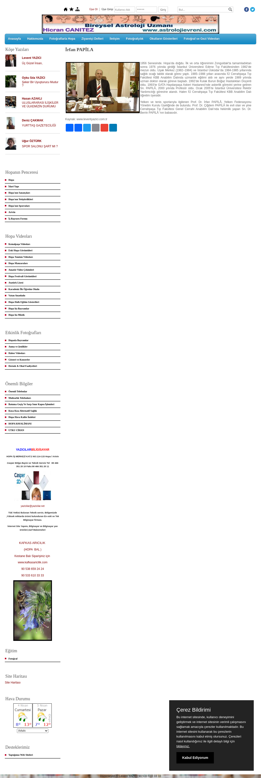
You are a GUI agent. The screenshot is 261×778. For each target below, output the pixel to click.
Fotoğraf (12, 658)
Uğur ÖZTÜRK (32, 141)
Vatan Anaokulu (16, 295)
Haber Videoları (16, 353)
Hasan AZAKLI (32, 98)
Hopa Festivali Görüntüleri (22, 276)
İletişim (115, 38)
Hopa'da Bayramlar (18, 308)
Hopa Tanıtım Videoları (20, 257)
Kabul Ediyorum (195, 758)
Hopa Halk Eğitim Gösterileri (23, 302)
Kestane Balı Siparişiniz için (32, 556)
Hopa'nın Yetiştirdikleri (20, 199)
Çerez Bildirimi (193, 709)
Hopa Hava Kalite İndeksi (21, 417)
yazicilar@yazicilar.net (33, 506)
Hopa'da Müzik (16, 315)
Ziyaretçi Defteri (92, 38)
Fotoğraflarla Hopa (62, 38)
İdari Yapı (13, 186)
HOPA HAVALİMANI (19, 423)
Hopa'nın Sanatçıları (19, 192)
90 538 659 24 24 (32, 569)
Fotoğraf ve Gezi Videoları (202, 38)
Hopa (11, 180)
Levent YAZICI (31, 58)
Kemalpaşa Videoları (19, 244)
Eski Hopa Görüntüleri (20, 250)
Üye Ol (93, 9)
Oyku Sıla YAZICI (33, 77)
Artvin (11, 212)
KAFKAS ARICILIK (32, 543)
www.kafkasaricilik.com (33, 562)
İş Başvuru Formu (17, 218)
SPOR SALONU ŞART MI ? (40, 146)
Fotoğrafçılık (134, 38)
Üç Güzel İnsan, (32, 63)
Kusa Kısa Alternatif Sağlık (22, 410)
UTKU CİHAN (16, 430)
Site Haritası (13, 682)
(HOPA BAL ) (33, 549)
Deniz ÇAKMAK (33, 120)
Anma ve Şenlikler (18, 346)
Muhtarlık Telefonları (19, 398)
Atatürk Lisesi (15, 282)
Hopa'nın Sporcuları (19, 205)
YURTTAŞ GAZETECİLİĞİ (39, 125)
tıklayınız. (183, 746)
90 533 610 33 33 (32, 575)
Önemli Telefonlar (17, 391)
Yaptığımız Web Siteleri (20, 755)
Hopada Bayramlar (18, 340)
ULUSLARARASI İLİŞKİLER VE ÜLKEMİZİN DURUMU (40, 104)
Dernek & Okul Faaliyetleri (22, 366)
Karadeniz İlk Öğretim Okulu (23, 289)
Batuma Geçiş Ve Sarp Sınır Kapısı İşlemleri (31, 404)
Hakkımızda (35, 38)
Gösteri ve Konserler (19, 359)
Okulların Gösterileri (163, 38)
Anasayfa (14, 38)
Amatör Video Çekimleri (21, 269)
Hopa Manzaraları (18, 263)
